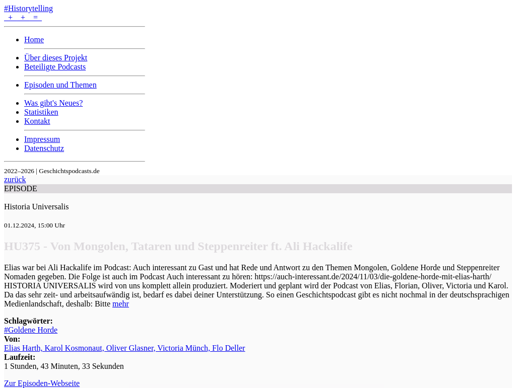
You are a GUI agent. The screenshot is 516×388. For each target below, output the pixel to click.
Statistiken (41, 112)
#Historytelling (28, 8)
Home (34, 39)
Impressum (42, 139)
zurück (15, 179)
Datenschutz (44, 148)
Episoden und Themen (60, 85)
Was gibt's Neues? (53, 103)
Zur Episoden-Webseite (42, 383)
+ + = (23, 17)
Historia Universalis (36, 206)
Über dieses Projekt (55, 57)
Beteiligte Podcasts (55, 66)
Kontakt (37, 121)
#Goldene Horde (30, 330)
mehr (120, 303)
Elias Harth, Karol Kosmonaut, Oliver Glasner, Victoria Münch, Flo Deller (124, 348)
